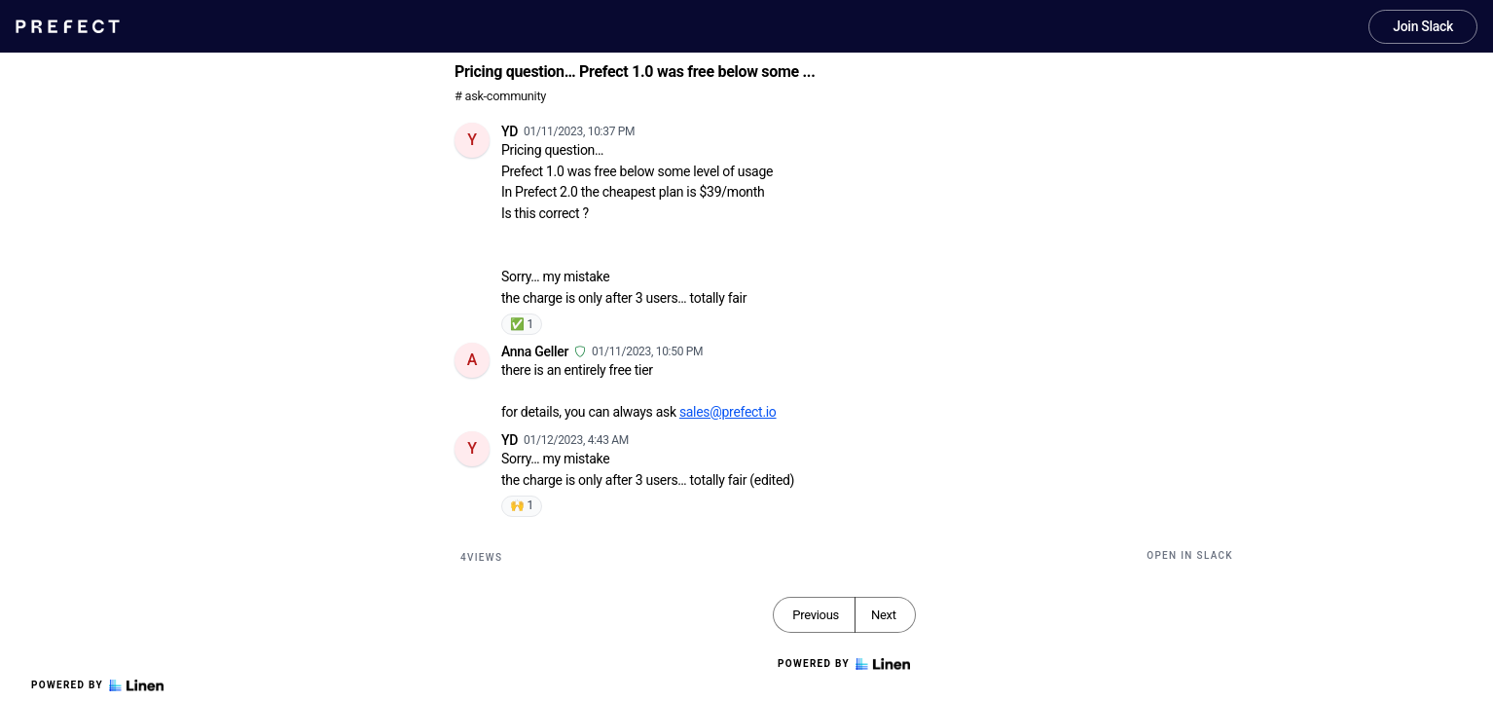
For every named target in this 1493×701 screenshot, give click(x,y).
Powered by (97, 685)
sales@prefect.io (728, 412)
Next (883, 615)
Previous (815, 615)
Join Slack (1423, 26)
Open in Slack (1190, 555)
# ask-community (500, 96)
